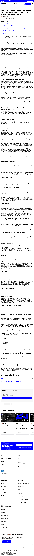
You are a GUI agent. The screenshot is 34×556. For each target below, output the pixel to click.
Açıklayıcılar (3, 489)
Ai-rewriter (2, 465)
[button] (14, 4)
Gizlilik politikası (19, 547)
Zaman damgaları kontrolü (5, 459)
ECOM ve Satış (20, 489)
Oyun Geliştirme (3, 492)
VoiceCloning (3, 461)
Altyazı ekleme (3, 512)
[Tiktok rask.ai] (14, 550)
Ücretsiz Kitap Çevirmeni (22, 502)
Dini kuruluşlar (3, 495)
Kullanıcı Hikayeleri (21, 456)
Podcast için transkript (4, 515)
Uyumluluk (19, 459)
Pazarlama (2, 483)
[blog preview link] (8, 423)
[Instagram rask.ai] (12, 550)
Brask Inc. (14, 553)
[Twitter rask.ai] (6, 550)
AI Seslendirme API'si (21, 463)
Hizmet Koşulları (25, 547)
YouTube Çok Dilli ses (4, 486)
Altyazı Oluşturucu (3, 524)
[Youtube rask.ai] (16, 550)
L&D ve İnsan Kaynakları (21, 486)
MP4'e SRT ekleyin (3, 521)
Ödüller (19, 458)
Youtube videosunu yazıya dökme (6, 506)
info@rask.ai (3, 550)
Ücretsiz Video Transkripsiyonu (23, 499)
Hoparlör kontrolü (3, 462)
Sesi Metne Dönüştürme (4, 518)
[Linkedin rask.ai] (8, 550)
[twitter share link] (5, 404)
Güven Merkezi (3, 474)
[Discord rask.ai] (10, 550)
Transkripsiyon (3, 509)
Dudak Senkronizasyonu (4, 527)
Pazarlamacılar (20, 480)
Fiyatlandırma (3, 456)
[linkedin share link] (9, 404)
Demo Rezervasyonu (21, 469)
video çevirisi (9, 344)
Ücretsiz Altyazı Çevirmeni (22, 497)
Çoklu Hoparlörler (3, 464)
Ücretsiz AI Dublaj (21, 496)
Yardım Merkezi (20, 465)
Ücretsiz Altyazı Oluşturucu (22, 494)
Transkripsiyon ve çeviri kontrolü (6, 458)
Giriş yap (17, 3)
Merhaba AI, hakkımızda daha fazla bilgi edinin (8, 547)
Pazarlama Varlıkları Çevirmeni (23, 500)
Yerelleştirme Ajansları (4, 480)
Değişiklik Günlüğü (21, 471)
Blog (18, 466)
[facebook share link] (7, 404)
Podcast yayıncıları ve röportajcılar (23, 483)
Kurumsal (19, 468)
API (1, 467)
